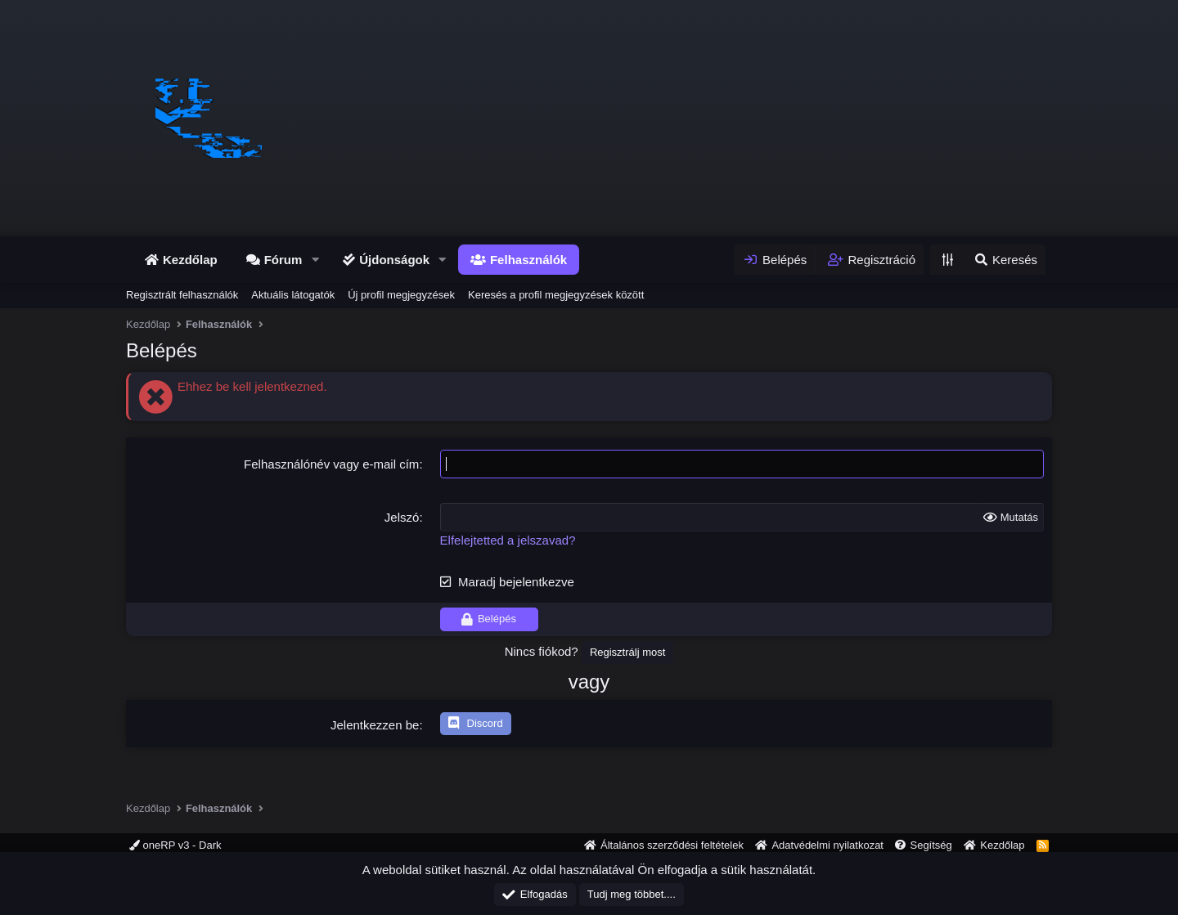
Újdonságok (394, 260)
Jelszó (402, 517)
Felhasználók (528, 260)
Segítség (930, 845)
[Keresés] (1004, 259)
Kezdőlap (190, 260)
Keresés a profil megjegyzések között (556, 295)
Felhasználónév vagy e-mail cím (331, 464)
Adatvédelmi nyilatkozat (827, 845)
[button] (314, 259)
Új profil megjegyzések (401, 295)
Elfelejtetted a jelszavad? (508, 540)
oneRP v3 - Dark (175, 845)
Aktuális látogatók (293, 295)
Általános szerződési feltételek (672, 845)
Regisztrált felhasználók (182, 295)
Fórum (283, 260)
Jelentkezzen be (374, 725)
